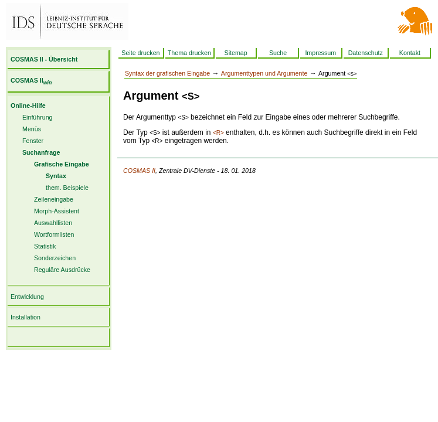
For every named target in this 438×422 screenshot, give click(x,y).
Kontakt (409, 52)
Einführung (37, 117)
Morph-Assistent (56, 211)
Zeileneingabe (53, 199)
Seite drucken (140, 52)
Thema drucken (189, 52)
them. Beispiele (67, 187)
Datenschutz (365, 52)
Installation (25, 317)
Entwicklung (27, 296)
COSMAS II (31, 80)
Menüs (31, 128)
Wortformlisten (54, 234)
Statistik (45, 246)
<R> (218, 133)
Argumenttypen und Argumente (264, 73)
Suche (278, 52)
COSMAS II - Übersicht (44, 59)
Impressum (320, 52)
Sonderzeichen (55, 257)
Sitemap (236, 52)
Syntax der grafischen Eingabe (167, 73)
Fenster (32, 140)
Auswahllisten (53, 222)
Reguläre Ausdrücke (62, 269)
